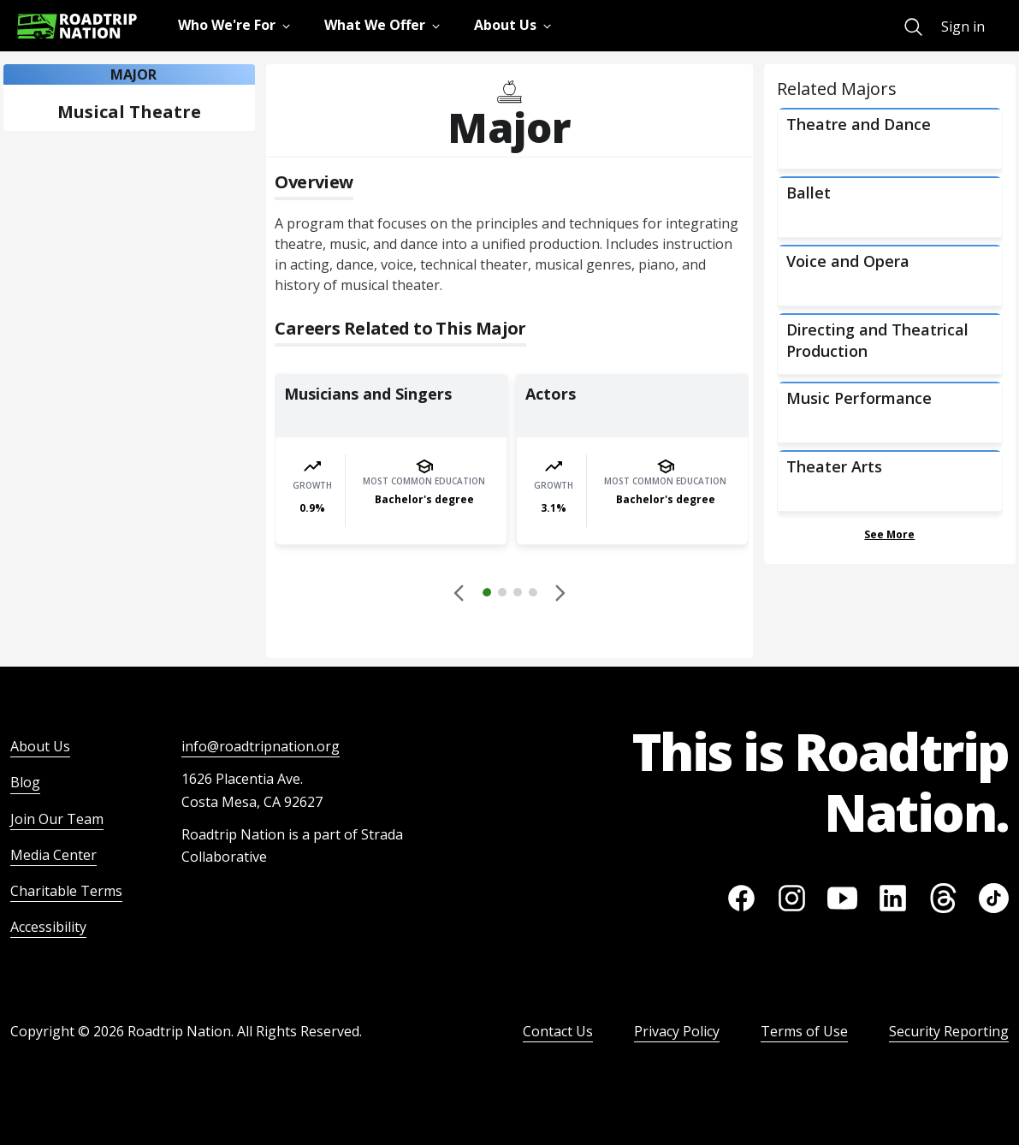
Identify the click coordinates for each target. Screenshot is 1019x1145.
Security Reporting (949, 1031)
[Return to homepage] (77, 26)
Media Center (53, 854)
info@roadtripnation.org (260, 746)
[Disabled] (460, 592)
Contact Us (558, 1031)
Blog (25, 782)
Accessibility (48, 926)
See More (889, 534)
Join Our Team (57, 819)
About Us (40, 746)
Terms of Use (804, 1031)
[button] (510, 595)
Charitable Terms (66, 890)
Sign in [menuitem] (963, 26)
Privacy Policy (677, 1031)
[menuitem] (913, 27)
